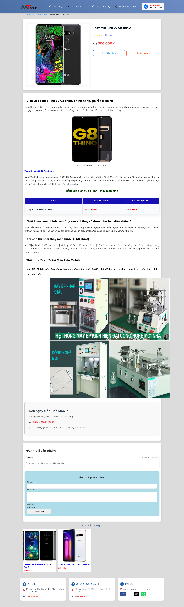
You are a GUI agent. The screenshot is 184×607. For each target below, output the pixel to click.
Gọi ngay (142, 53)
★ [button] (28, 510)
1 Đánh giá (107, 35)
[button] (123, 597)
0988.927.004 (156, 7)
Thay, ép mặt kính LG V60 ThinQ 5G (74, 567)
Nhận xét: (31, 491)
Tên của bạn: (32, 483)
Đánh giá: (31, 507)
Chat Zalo (109, 53)
